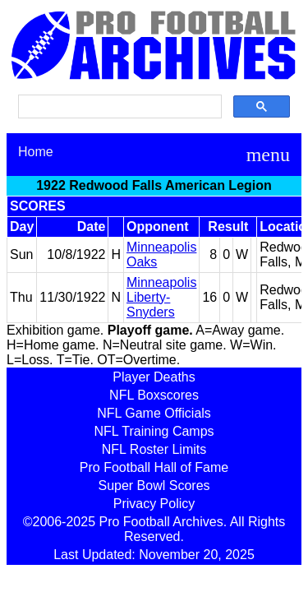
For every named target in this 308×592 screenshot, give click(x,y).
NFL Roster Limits (154, 449)
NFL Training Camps (154, 431)
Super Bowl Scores (153, 486)
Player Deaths (154, 377)
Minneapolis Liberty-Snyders (161, 297)
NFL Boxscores (154, 395)
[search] (118, 106)
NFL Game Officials (154, 413)
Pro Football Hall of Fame (154, 467)
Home (35, 152)
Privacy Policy (154, 504)
